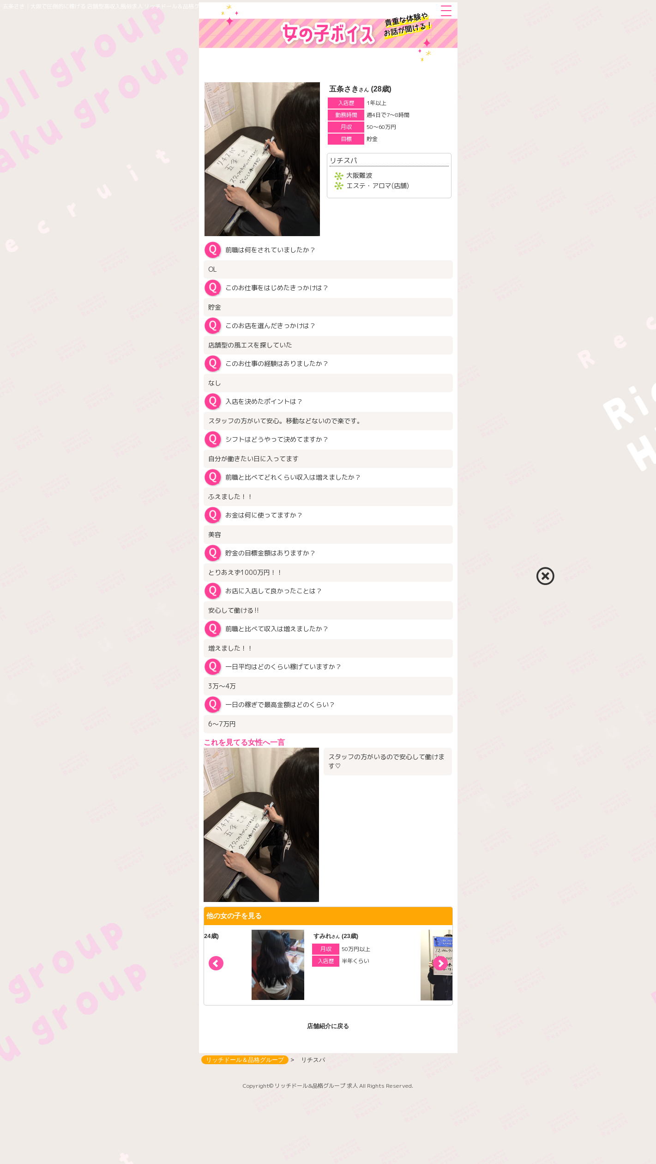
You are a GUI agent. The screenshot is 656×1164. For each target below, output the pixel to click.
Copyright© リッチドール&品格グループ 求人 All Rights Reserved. (328, 1086)
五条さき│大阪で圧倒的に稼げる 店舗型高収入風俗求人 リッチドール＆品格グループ (109, 6)
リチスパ (343, 160)
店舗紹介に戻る (328, 1026)
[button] (440, 963)
